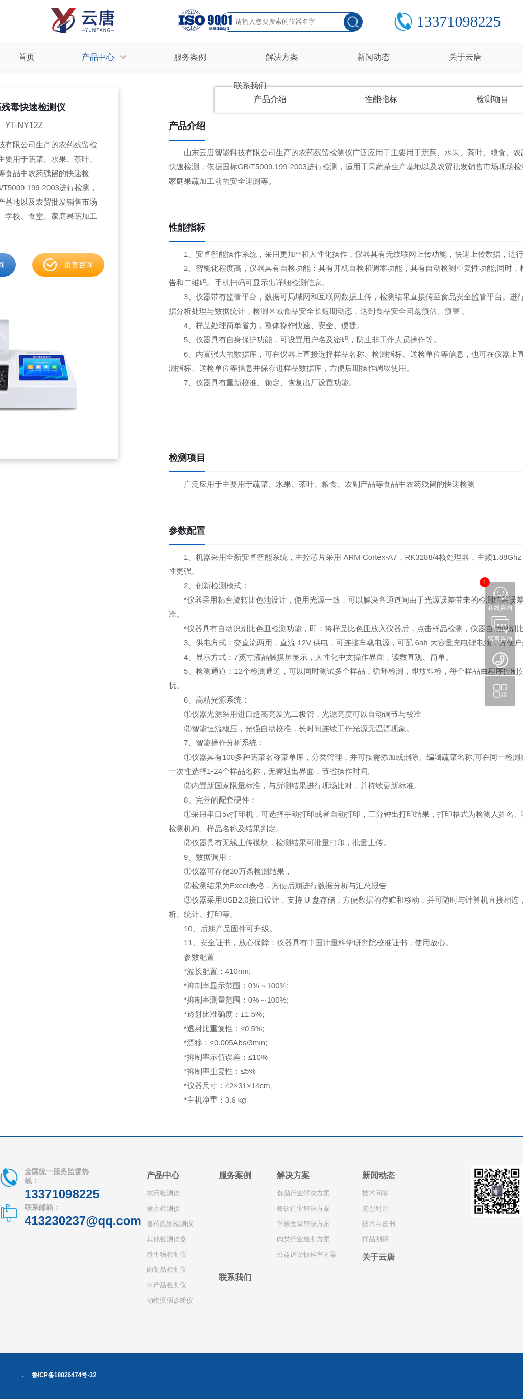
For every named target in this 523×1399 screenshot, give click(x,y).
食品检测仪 (163, 1208)
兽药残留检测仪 (170, 1224)
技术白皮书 (378, 1224)
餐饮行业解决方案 (303, 1208)
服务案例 (235, 1175)
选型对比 (375, 1208)
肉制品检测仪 (166, 1269)
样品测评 (375, 1239)
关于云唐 (378, 1257)
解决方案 (293, 1175)
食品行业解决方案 (303, 1193)
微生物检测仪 (166, 1254)
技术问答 (375, 1193)
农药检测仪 (163, 1193)
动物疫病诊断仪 (170, 1300)
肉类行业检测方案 (303, 1239)
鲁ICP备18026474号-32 (64, 1375)
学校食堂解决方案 (303, 1224)
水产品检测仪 (166, 1285)
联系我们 (235, 1277)
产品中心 (163, 1175)
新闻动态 (378, 1175)
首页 (26, 57)
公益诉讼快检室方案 (307, 1254)
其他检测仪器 (166, 1239)
